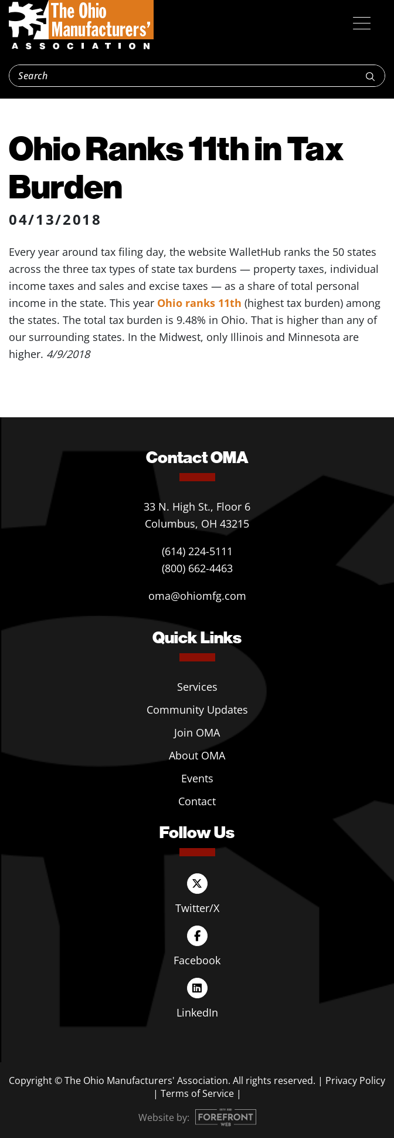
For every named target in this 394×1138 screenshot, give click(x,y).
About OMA (197, 755)
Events (197, 778)
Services (197, 687)
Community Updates (197, 710)
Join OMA (197, 732)
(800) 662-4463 (197, 568)
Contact (197, 801)
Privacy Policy (355, 1080)
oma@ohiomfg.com (197, 596)
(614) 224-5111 (197, 551)
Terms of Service (197, 1093)
